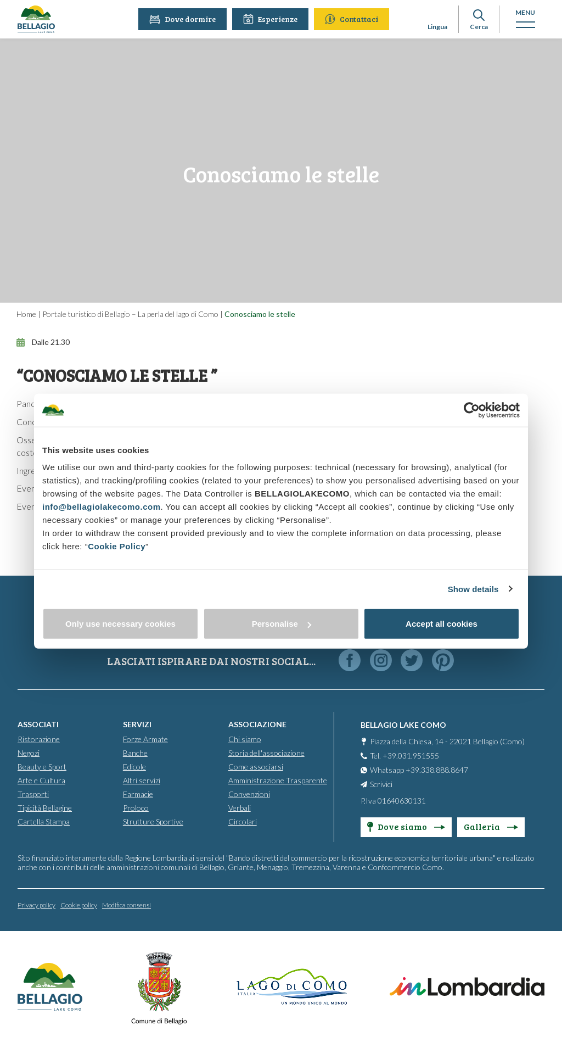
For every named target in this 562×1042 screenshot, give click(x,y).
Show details (473, 588)
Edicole (134, 766)
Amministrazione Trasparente (277, 780)
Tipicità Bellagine (45, 807)
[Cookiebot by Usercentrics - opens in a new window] (472, 410)
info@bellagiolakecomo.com (101, 506)
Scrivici (381, 784)
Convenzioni (249, 794)
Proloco (136, 807)
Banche (135, 752)
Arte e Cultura (41, 780)
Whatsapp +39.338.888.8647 (419, 769)
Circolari (242, 821)
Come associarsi (255, 766)
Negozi (29, 752)
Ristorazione (39, 739)
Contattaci (352, 19)
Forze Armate (145, 739)
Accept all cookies (441, 623)
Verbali (239, 807)
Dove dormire (183, 19)
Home (26, 314)
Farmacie (138, 794)
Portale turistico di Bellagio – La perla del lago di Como (130, 314)
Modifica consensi (126, 905)
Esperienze (271, 19)
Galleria (491, 826)
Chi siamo (244, 739)
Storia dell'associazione (266, 752)
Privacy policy (36, 905)
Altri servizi (141, 780)
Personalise (281, 623)
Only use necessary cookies (120, 623)
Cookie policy (78, 905)
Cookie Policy (116, 546)
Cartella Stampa (44, 821)
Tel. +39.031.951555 (404, 755)
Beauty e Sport (42, 766)
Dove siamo (406, 826)
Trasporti (33, 794)
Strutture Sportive (153, 821)
